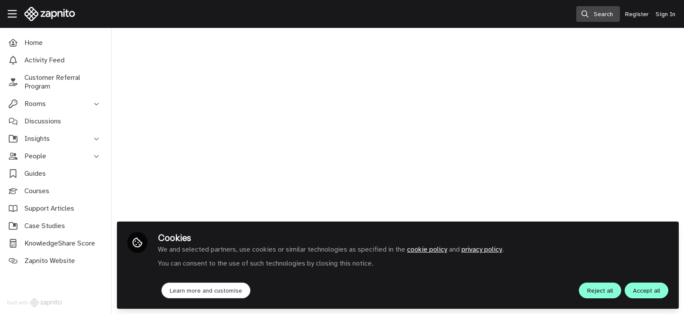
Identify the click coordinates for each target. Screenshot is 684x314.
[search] (598, 14)
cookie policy (427, 249)
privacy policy (482, 249)
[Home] (46, 14)
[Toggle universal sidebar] (12, 14)
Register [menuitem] (637, 14)
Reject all (600, 290)
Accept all (646, 290)
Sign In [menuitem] (665, 14)
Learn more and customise (206, 290)
